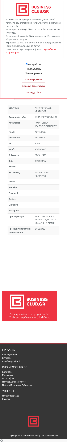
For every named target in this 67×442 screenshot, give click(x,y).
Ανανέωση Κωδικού (11, 361)
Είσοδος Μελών (9, 355)
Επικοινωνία (7, 375)
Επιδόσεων (34, 69)
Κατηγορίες (7, 372)
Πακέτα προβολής (10, 396)
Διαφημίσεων (34, 73)
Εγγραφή (6, 358)
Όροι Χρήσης (8, 378)
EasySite (6, 399)
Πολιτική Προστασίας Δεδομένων (17, 385)
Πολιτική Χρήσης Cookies (14, 382)
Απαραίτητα (35, 64)
